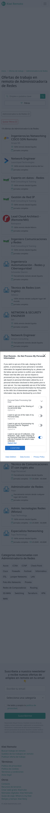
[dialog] (25, 406)
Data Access (25, 457)
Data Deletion (11, 457)
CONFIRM (15, 448)
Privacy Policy (39, 457)
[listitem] (25, 401)
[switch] (40, 407)
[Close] (45, 356)
